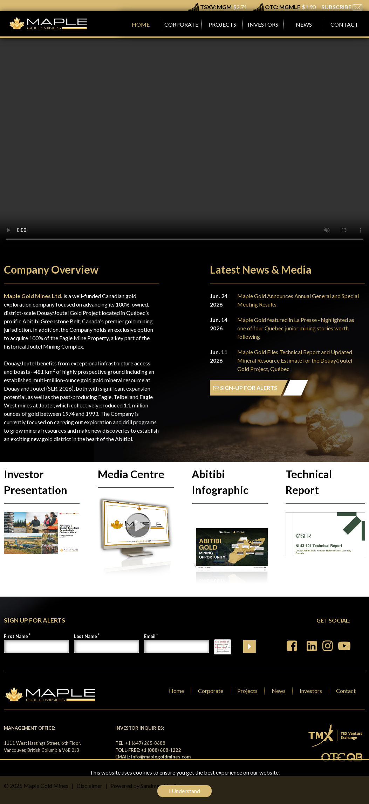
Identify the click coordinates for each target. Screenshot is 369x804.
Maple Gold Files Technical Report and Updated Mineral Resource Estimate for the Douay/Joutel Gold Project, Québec (294, 360)
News (279, 690)
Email (150, 636)
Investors (311, 690)
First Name (16, 636)
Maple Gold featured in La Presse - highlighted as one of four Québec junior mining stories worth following (295, 328)
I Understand (184, 791)
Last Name (85, 636)
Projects (247, 690)
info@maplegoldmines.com (161, 757)
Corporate (210, 690)
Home (176, 690)
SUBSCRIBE (341, 7)
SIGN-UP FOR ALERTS (245, 387)
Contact (346, 690)
